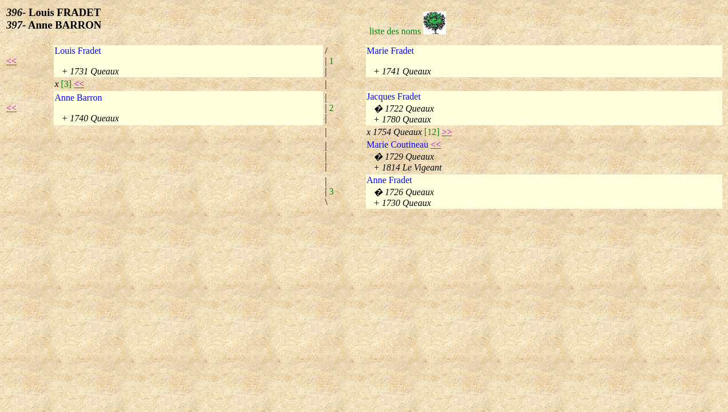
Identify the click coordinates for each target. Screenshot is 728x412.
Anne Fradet (389, 180)
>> (447, 132)
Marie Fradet (390, 51)
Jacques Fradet (394, 96)
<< (11, 61)
